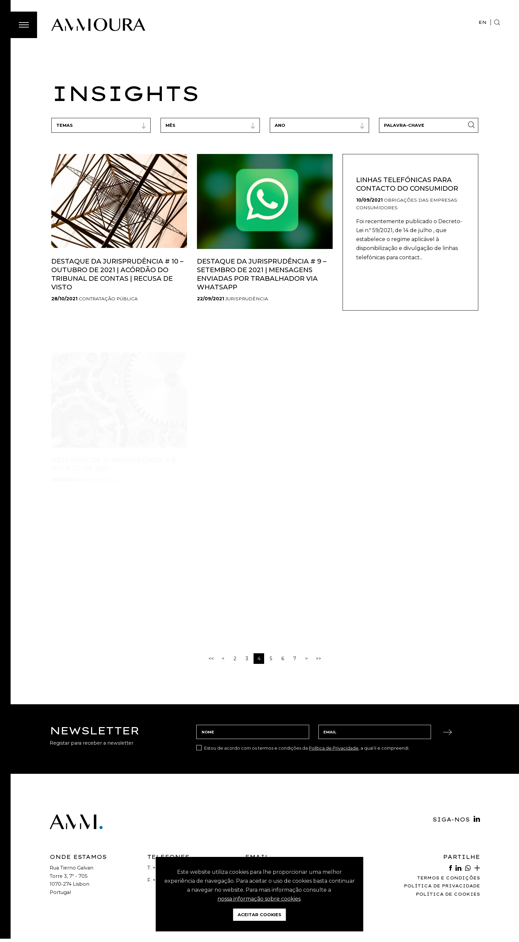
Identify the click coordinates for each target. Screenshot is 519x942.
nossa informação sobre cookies (259, 899)
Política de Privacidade (333, 748)
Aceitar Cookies (259, 914)
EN (483, 22)
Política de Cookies (448, 894)
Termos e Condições (448, 877)
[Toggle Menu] (24, 25)
